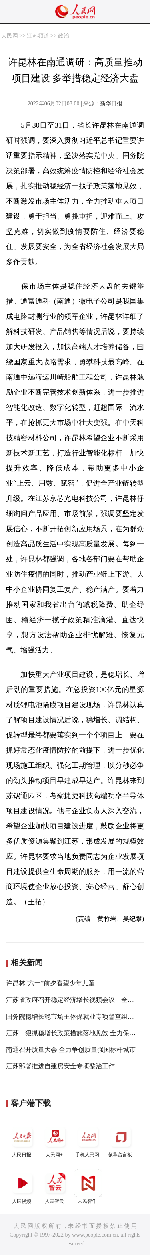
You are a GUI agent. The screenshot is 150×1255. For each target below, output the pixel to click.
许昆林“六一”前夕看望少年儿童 (50, 983)
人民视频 (22, 1186)
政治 (63, 36)
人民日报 (22, 1140)
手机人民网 (88, 1140)
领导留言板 (121, 1140)
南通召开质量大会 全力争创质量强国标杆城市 (71, 1049)
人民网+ (55, 1140)
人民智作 (88, 1186)
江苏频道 (38, 36)
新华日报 (111, 104)
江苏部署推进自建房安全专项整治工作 (60, 1066)
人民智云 (55, 1186)
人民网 (9, 36)
